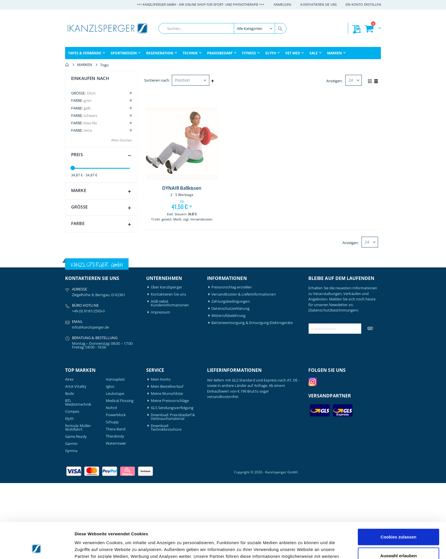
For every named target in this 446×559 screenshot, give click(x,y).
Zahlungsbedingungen (230, 377)
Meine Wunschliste (167, 469)
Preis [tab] (102, 156)
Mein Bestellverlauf (167, 462)
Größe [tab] (102, 208)
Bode (69, 469)
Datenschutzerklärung (230, 385)
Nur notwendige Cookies (398, 540)
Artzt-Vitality (75, 462)
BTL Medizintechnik (78, 478)
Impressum (160, 388)
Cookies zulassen (398, 503)
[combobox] (222, 28)
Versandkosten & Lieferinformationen (243, 370)
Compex (72, 487)
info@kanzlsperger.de (90, 403)
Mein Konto (161, 455)
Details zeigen (302, 547)
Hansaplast (115, 455)
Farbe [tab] (102, 224)
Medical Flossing (120, 476)
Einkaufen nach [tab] (90, 78)
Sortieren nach (156, 80)
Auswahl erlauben (398, 521)
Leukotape (115, 469)
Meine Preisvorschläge (170, 476)
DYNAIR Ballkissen (181, 188)
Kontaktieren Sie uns (318, 4)
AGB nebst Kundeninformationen (170, 379)
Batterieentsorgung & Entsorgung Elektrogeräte (252, 399)
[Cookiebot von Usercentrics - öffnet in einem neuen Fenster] (37, 548)
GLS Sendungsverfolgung (172, 484)
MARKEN (84, 65)
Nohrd (111, 484)
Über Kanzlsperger (166, 363)
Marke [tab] (102, 191)
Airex (69, 455)
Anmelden (282, 4)
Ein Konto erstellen (363, 4)
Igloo (110, 462)
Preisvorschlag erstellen (231, 363)
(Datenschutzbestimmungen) (333, 386)
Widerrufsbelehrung (228, 392)
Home (67, 65)
